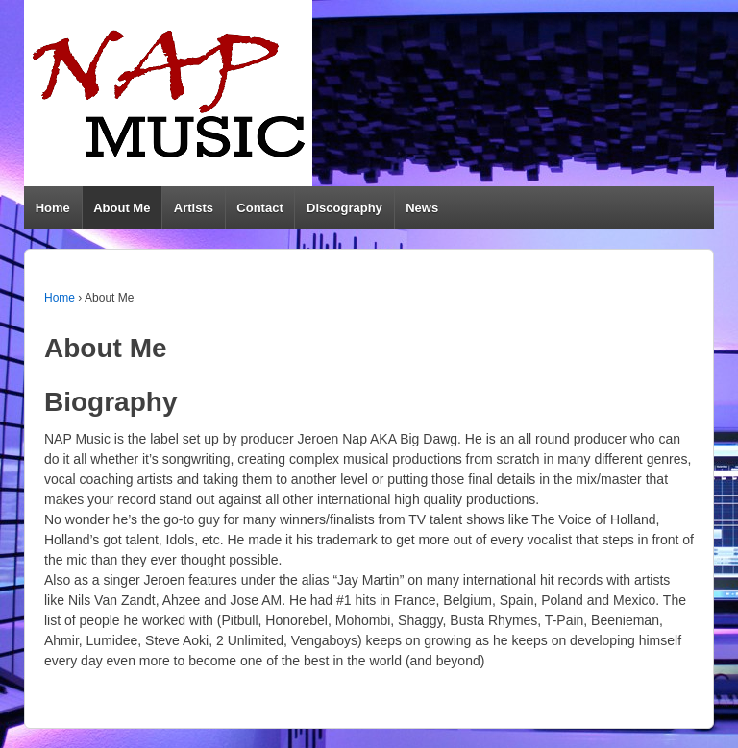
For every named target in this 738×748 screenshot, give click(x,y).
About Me (121, 208)
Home (53, 208)
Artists (193, 208)
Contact (259, 208)
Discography (344, 208)
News (422, 208)
